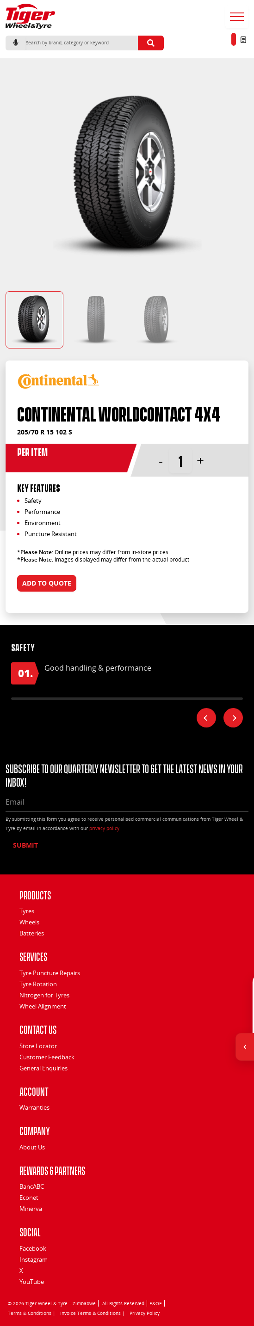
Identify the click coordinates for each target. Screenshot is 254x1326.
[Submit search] (151, 43)
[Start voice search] (16, 43)
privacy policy (104, 828)
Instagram (33, 1259)
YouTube (31, 1281)
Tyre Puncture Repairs (49, 973)
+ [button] (200, 460)
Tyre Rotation (38, 984)
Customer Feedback (46, 1057)
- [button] (161, 460)
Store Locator (38, 1046)
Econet (28, 1197)
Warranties (34, 1107)
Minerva (30, 1208)
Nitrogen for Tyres (44, 995)
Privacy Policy (145, 1313)
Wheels (29, 922)
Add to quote (46, 583)
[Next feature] (233, 717)
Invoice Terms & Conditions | (92, 1313)
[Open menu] (236, 16)
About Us (32, 1147)
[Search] (82, 43)
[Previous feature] (206, 717)
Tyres (26, 911)
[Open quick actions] (244, 1047)
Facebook (32, 1248)
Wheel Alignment (42, 1006)
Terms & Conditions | (32, 1313)
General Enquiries (43, 1068)
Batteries (31, 933)
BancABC (31, 1186)
